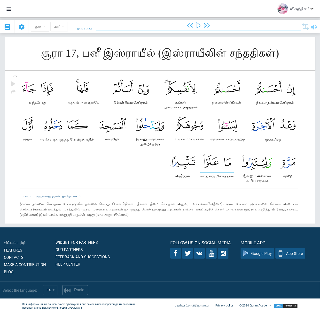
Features (13, 250)
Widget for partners (76, 242)
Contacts (13, 257)
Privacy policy (224, 305)
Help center (67, 264)
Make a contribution (25, 264)
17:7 (14, 76)
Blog (9, 271)
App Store (290, 253)
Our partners (69, 249)
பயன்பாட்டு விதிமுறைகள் (192, 305)
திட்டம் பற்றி (15, 242)
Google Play (257, 253)
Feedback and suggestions (82, 256)
